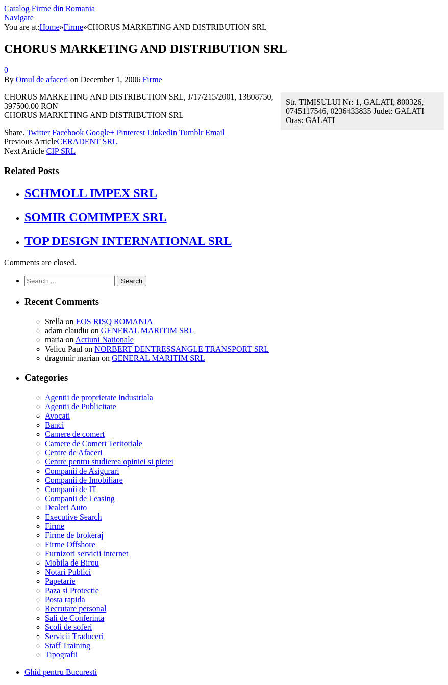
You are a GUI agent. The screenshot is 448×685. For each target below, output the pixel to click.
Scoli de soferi (68, 627)
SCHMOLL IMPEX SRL (90, 193)
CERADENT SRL (87, 141)
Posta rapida (65, 599)
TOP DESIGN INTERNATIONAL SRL (128, 241)
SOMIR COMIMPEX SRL (95, 217)
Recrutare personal (75, 608)
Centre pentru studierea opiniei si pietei (109, 461)
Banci (54, 425)
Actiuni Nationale (105, 339)
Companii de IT (70, 489)
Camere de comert (75, 434)
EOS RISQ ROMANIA (114, 321)
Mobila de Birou (72, 562)
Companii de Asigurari (82, 471)
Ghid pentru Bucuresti (60, 672)
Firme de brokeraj (74, 535)
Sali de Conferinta (74, 618)
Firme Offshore (70, 544)
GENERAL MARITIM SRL (147, 330)
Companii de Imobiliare (84, 480)
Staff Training (67, 645)
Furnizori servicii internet (87, 553)
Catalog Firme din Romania (49, 8)
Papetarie (60, 581)
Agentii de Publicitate (80, 406)
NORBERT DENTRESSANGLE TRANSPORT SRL (181, 349)
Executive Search (73, 516)
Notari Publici (68, 572)
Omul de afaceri (42, 79)
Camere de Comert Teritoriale (93, 443)
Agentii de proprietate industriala (99, 397)
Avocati (57, 415)
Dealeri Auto (66, 507)
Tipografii (61, 654)
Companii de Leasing (80, 498)
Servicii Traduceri (74, 636)
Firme (152, 79)
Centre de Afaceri (74, 452)
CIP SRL (61, 150)
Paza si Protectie (72, 590)
